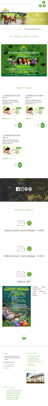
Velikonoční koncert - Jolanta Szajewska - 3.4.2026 (24, 256)
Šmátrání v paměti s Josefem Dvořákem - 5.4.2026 (24, 230)
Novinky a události (17, 29)
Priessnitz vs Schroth (33, 359)
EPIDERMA (31, 365)
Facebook (7, 368)
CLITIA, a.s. (31, 363)
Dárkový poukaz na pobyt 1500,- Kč (34, 96)
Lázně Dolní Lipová (33, 358)
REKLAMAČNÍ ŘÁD (12, 399)
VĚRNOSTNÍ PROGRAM (14, 394)
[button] (3, 18)
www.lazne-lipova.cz (9, 364)
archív (24, 336)
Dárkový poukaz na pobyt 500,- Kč (11, 96)
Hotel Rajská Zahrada (34, 356)
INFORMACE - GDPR (13, 395)
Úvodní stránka (6, 29)
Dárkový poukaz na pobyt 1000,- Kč (11, 136)
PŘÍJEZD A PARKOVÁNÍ (13, 392)
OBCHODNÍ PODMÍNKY (13, 397)
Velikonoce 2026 (24, 281)
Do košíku (20, 125)
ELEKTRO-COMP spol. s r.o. (36, 361)
